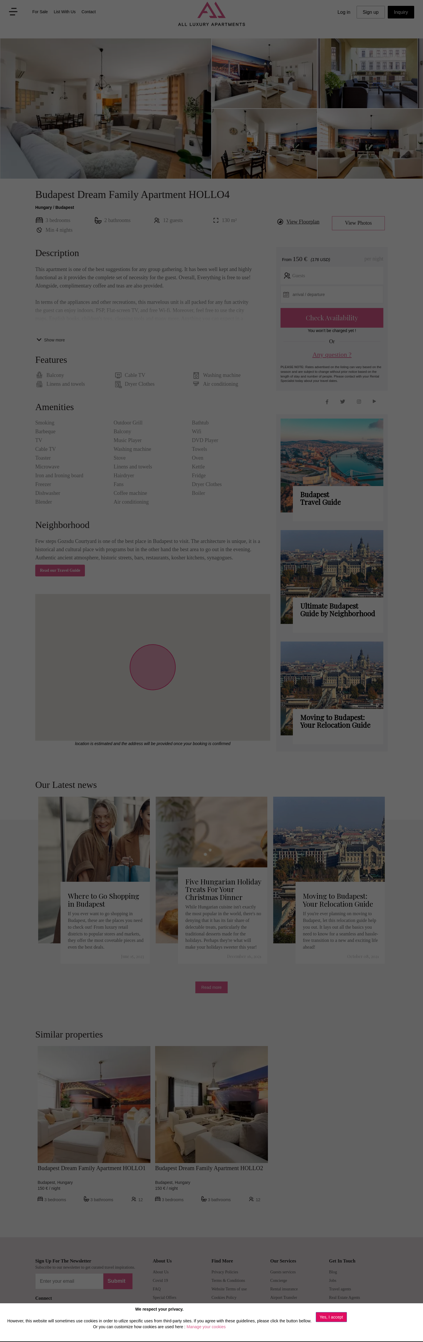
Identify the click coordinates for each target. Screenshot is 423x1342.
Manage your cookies (206, 1326)
